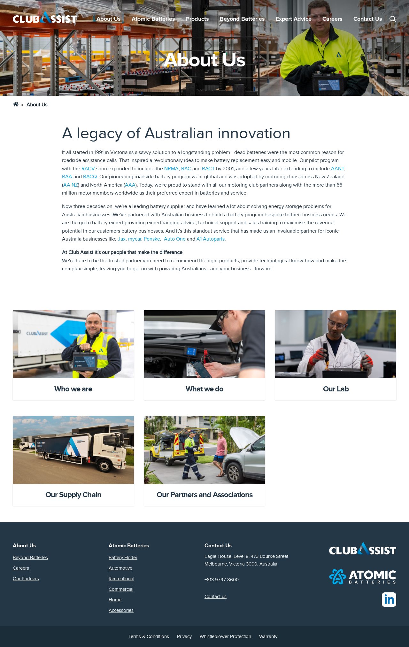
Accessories (121, 610)
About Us (108, 19)
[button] (392, 19)
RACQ (90, 176)
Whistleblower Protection (225, 636)
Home (115, 600)
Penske (152, 239)
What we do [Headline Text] (204, 389)
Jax (122, 239)
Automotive (120, 568)
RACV (88, 169)
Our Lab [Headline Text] (336, 389)
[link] (16, 104)
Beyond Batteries (242, 19)
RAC (186, 169)
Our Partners (26, 579)
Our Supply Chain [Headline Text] (73, 494)
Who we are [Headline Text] (73, 389)
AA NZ (70, 185)
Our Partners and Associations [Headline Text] (204, 494)
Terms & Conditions (148, 636)
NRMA (171, 169)
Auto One (175, 239)
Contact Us (367, 19)
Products (197, 19)
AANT (337, 169)
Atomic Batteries (153, 19)
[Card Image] (73, 344)
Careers (332, 19)
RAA (67, 176)
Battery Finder (123, 557)
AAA (130, 185)
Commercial (121, 589)
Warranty (268, 636)
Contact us (215, 596)
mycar (134, 239)
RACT (208, 169)
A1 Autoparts (211, 239)
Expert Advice (294, 19)
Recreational (121, 579)
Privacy (184, 636)
